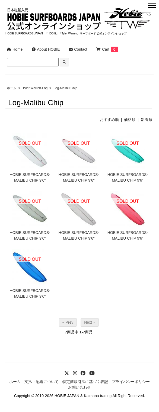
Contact (78, 49)
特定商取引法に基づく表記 (85, 381)
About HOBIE (46, 49)
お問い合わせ (79, 387)
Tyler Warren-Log (35, 88)
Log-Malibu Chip (65, 88)
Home (15, 49)
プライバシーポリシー (131, 381)
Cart (102, 49)
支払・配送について (41, 381)
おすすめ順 (109, 119)
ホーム (12, 88)
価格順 (129, 119)
